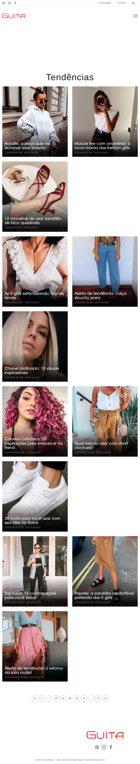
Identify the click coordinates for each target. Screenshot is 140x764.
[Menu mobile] (135, 16)
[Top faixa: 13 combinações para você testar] (35, 571)
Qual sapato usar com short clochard (101, 445)
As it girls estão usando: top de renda (34, 295)
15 (77, 698)
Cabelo (8, 364)
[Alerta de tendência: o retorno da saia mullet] (35, 646)
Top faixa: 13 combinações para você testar (30, 595)
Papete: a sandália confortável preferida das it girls (104, 595)
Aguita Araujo (31, 152)
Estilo (8, 139)
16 (84, 698)
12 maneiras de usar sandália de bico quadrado (33, 220)
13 (63, 698)
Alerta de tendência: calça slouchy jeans (100, 295)
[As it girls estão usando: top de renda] (35, 271)
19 (98, 698)
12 (56, 698)
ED (103, 760)
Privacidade (104, 2)
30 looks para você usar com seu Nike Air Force (33, 520)
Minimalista (81, 139)
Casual (78, 589)
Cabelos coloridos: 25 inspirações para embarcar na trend (34, 443)
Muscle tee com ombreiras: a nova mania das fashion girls (103, 145)
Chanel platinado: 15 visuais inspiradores (32, 370)
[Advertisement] (70, 48)
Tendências (18, 139)
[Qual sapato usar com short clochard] (105, 421)
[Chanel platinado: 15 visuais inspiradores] (35, 346)
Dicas (77, 439)
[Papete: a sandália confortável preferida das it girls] (105, 571)
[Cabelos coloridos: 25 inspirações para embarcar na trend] (35, 421)
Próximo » (105, 698)
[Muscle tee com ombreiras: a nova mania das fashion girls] (105, 121)
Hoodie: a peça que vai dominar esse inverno (27, 145)
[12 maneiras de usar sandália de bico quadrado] (35, 196)
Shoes (7, 514)
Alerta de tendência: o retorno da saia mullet (34, 670)
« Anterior (35, 698)
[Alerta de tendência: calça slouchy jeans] (105, 271)
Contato (121, 2)
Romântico (18, 289)
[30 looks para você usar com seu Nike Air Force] (35, 496)
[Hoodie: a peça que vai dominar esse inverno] (35, 121)
